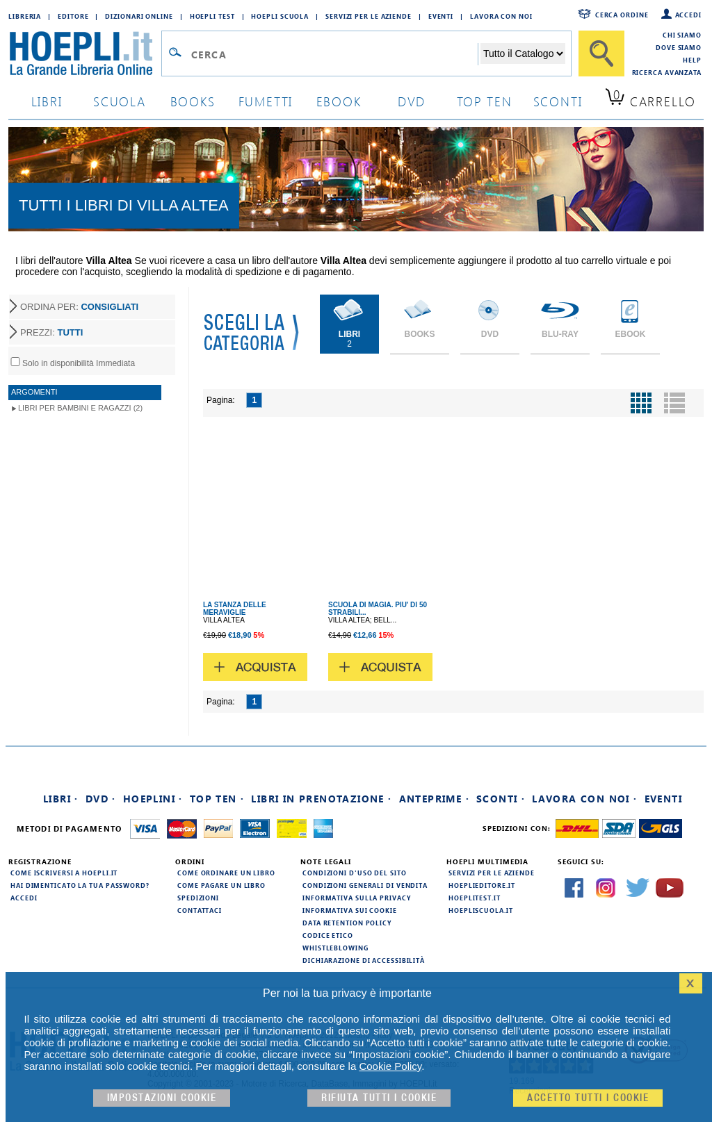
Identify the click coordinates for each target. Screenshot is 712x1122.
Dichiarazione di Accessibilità (363, 960)
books (193, 101)
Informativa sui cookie (349, 910)
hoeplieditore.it (481, 885)
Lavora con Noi (501, 16)
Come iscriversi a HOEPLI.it (64, 872)
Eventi (440, 16)
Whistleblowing (335, 947)
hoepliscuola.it (480, 910)
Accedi (688, 14)
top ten (484, 101)
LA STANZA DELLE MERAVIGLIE (234, 608)
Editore (73, 16)
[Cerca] (601, 53)
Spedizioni (198, 897)
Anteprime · (434, 798)
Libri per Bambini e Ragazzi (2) (80, 408)
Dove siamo (679, 47)
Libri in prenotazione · (321, 798)
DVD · (101, 798)
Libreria (24, 16)
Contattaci (199, 910)
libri (47, 101)
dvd (412, 101)
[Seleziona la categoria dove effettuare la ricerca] (522, 53)
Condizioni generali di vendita (365, 885)
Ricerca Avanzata (667, 72)
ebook (339, 101)
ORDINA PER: (79, 307)
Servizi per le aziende (368, 16)
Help (692, 60)
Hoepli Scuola (280, 16)
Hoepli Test (212, 16)
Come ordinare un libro (226, 872)
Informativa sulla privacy (356, 897)
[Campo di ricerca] (334, 54)
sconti (558, 101)
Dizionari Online (138, 16)
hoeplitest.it (474, 897)
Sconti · (500, 798)
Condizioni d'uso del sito (354, 872)
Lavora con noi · (584, 798)
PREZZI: (51, 332)
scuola (119, 101)
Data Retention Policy (346, 922)
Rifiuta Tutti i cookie (379, 1098)
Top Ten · (217, 798)
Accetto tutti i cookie (588, 1098)
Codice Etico (327, 935)
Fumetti (265, 101)
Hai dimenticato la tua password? (79, 885)
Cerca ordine (622, 14)
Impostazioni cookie (162, 1098)
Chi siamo (682, 35)
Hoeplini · (153, 798)
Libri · (61, 798)
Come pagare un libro (221, 885)
